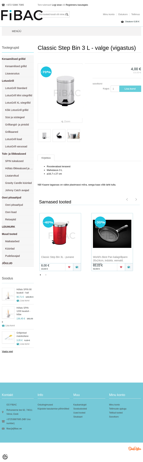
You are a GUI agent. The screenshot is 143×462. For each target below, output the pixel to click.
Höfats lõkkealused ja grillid (19, 168)
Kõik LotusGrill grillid (16, 110)
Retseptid (10, 219)
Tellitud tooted (116, 412)
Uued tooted (79, 412)
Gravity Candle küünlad (18, 182)
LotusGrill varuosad (16, 146)
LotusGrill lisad (13, 139)
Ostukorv (132, 21)
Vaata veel (7, 351)
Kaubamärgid (79, 404)
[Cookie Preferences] (5, 457)
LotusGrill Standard (16, 88)
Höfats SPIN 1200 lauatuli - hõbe (23, 311)
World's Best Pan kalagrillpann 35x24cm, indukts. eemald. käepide (110, 260)
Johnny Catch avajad (17, 190)
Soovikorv (114, 416)
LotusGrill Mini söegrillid (18, 95)
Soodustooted (80, 408)
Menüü (16, 31)
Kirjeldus (46, 157)
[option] (63, 242)
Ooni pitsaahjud (11, 197)
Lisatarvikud (12, 175)
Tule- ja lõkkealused (14, 153)
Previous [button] (35, 242)
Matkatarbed (12, 241)
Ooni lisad (10, 212)
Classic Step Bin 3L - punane (57, 257)
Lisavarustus (12, 73)
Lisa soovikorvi (95, 84)
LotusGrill (8, 80)
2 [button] (46, 275)
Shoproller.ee (134, 449)
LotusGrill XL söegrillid (17, 102)
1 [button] (40, 275)
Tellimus (135, 14)
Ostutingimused (45, 404)
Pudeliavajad (12, 255)
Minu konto (109, 14)
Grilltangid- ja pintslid (17, 124)
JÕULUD (7, 263)
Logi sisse (57, 5)
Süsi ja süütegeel (15, 117)
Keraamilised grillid (13, 58)
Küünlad (9, 248)
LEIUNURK (8, 226)
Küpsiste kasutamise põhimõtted (53, 408)
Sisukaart (77, 416)
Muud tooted (9, 234)
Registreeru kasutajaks (77, 5)
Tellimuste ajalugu (117, 408)
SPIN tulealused (14, 161)
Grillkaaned (11, 131)
